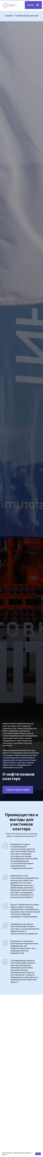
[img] (9, 5)
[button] (33, 5)
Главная (8, 16)
